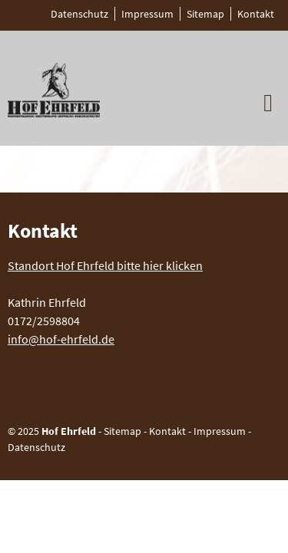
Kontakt (167, 431)
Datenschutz (36, 447)
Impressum (220, 431)
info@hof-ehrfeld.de (61, 339)
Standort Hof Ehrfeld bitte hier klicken (105, 265)
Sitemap (122, 431)
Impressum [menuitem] (147, 14)
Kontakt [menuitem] (255, 14)
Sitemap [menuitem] (205, 14)
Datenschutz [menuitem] (79, 14)
